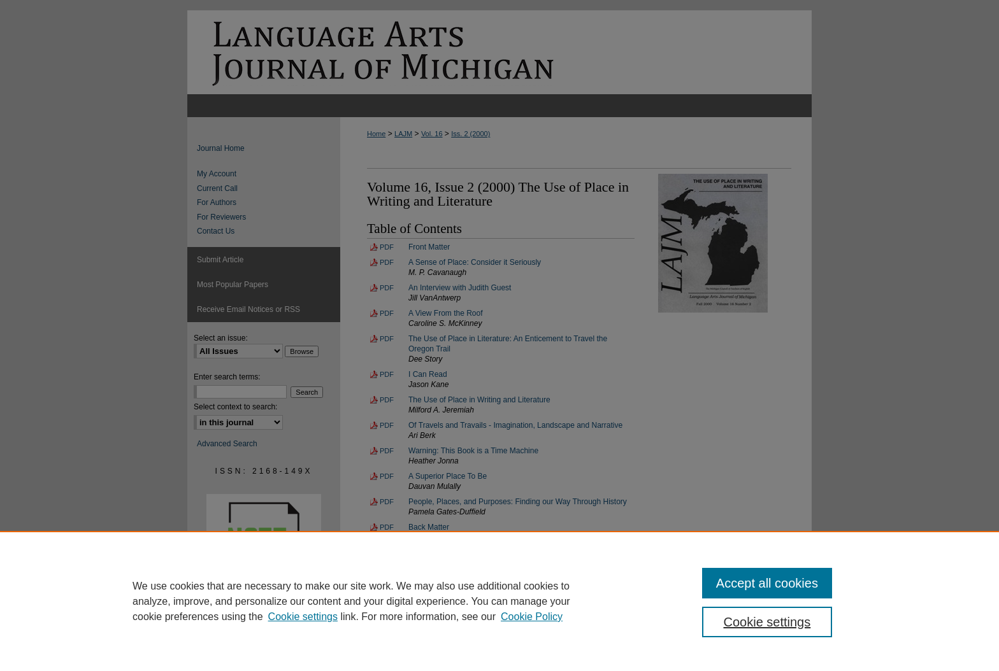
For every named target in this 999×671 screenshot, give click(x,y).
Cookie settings (303, 616)
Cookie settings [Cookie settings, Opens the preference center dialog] (767, 622)
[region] (499, 601)
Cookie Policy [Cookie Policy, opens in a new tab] (532, 616)
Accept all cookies (767, 583)
